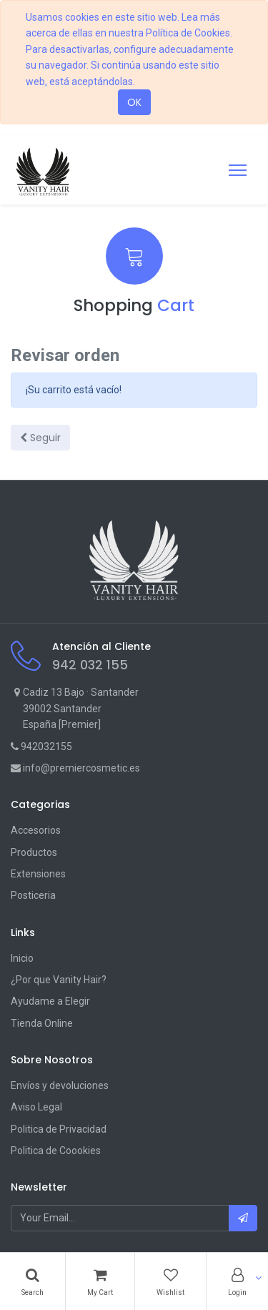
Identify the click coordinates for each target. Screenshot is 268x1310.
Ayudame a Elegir (50, 1001)
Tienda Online (42, 1023)
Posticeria (33, 895)
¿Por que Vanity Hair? (58, 979)
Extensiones (38, 874)
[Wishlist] (170, 1281)
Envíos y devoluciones (60, 1085)
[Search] (32, 1281)
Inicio (22, 958)
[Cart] (100, 1281)
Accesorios (36, 830)
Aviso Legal (36, 1107)
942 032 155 (90, 665)
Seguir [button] (40, 437)
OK (134, 102)
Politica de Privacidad (58, 1129)
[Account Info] (237, 1281)
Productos (34, 852)
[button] (243, 1218)
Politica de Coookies (56, 1150)
